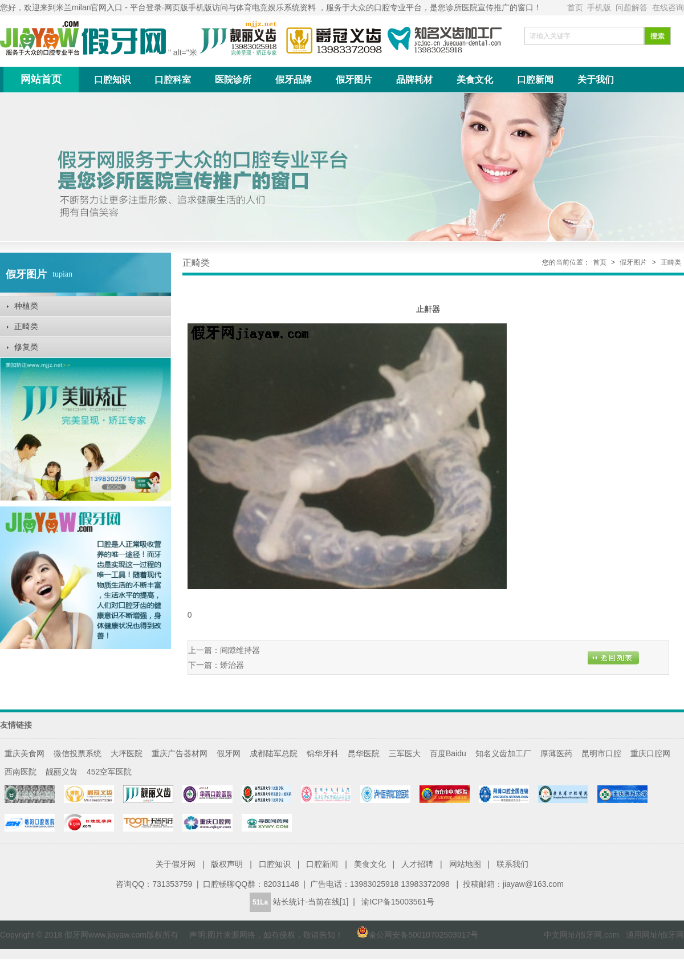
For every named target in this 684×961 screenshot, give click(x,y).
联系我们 (512, 864)
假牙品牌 (293, 79)
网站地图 (465, 864)
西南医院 (20, 771)
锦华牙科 (323, 753)
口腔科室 (172, 79)
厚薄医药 (556, 753)
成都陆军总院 (274, 753)
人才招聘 (417, 864)
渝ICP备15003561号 (397, 901)
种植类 (26, 305)
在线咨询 (668, 7)
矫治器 (232, 665)
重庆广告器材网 (179, 753)
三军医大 (405, 753)
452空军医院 (109, 771)
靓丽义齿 (62, 771)
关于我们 (595, 79)
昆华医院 (364, 753)
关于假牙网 (176, 864)
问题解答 (633, 7)
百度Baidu (448, 753)
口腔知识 (112, 79)
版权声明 (227, 864)
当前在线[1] (328, 901)
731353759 (172, 884)
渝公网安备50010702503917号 (411, 934)
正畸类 (26, 326)
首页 (576, 7)
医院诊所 (233, 79)
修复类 (26, 346)
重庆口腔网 (650, 753)
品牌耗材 (414, 79)
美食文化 (475, 79)
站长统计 (289, 901)
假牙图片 (354, 79)
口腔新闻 (535, 79)
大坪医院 (126, 753)
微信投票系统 (77, 753)
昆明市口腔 (601, 753)
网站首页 (41, 79)
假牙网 (229, 753)
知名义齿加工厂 (503, 753)
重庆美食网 (24, 753)
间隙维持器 (240, 650)
